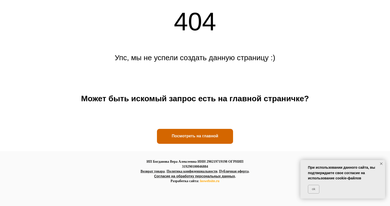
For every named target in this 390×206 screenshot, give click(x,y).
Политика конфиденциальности (192, 171)
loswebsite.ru (209, 181)
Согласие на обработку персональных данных (194, 176)
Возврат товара (153, 171)
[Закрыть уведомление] (381, 163)
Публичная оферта (234, 171)
